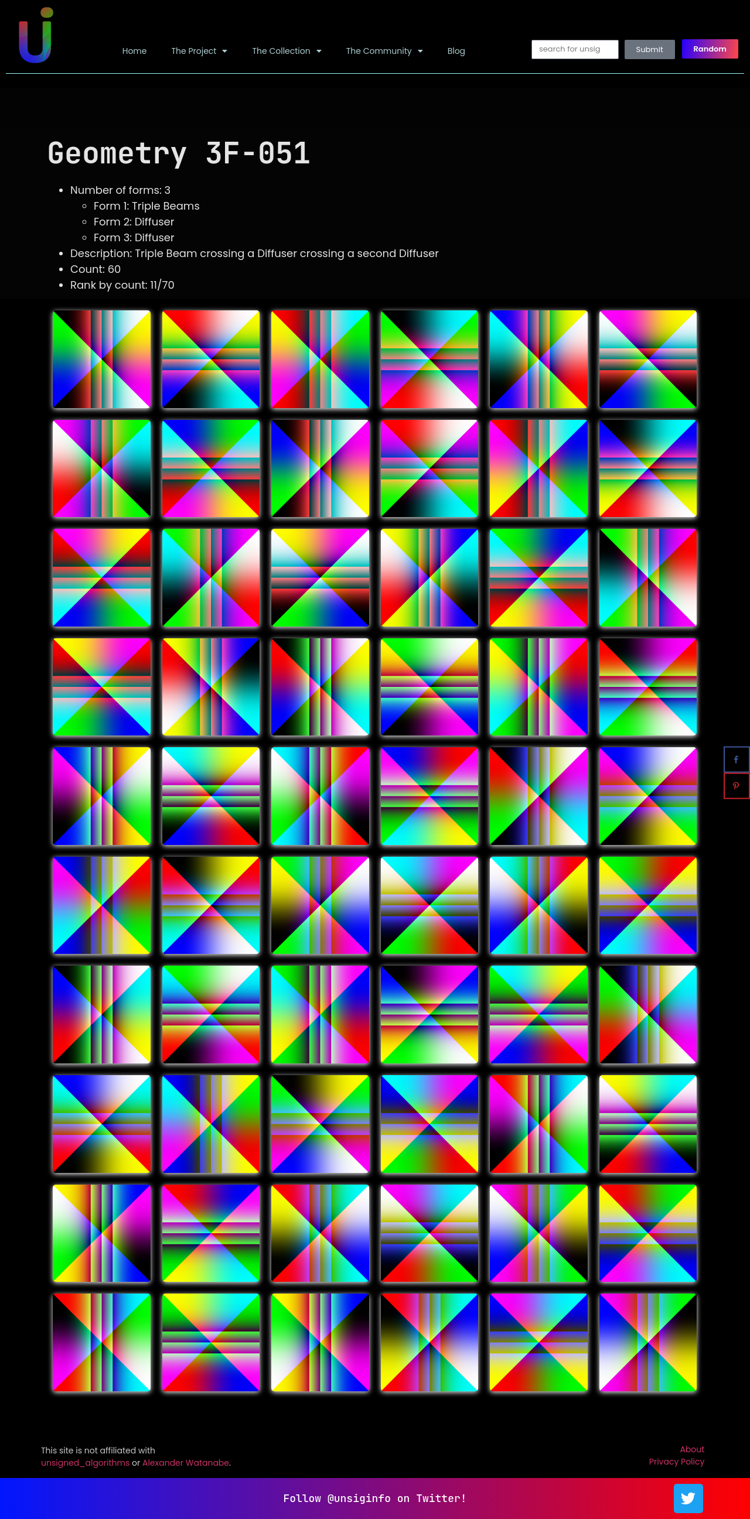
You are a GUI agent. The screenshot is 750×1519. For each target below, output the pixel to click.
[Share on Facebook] (737, 760)
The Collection (286, 51)
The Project (199, 51)
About (692, 1449)
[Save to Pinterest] (737, 786)
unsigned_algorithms (85, 1463)
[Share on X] (737, 733)
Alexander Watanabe (185, 1463)
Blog (456, 51)
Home (134, 51)
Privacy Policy (677, 1461)
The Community (384, 51)
